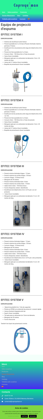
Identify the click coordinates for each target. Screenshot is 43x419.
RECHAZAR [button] (33, 416)
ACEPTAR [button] (24, 416)
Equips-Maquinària (8, 15)
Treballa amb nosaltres (9, 19)
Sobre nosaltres (13, 12)
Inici (3, 12)
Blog (18, 15)
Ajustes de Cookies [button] (13, 416)
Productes (23, 12)
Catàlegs (25, 15)
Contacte (22, 19)
